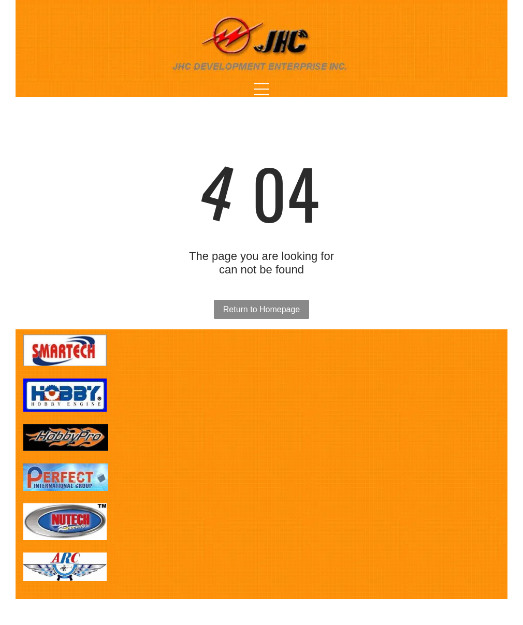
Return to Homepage (261, 309)
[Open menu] (261, 89)
